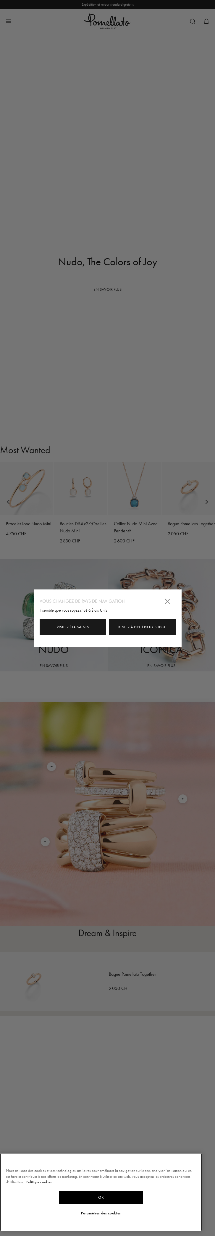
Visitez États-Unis (73, 627)
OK (101, 1197)
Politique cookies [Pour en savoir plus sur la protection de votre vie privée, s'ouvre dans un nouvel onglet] (39, 1182)
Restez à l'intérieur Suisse (142, 627)
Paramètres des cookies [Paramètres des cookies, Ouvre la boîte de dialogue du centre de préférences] (101, 1213)
